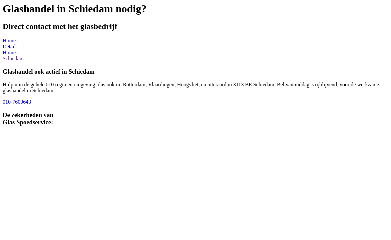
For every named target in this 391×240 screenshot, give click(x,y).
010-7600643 (17, 102)
